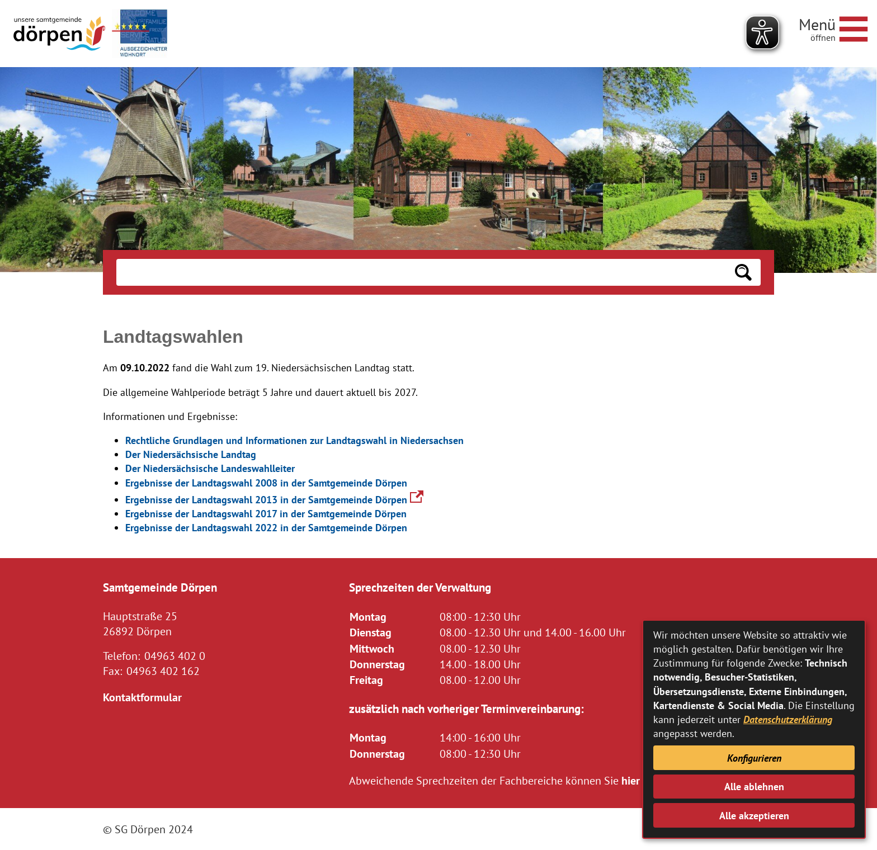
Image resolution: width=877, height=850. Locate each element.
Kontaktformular (142, 697)
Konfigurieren (754, 758)
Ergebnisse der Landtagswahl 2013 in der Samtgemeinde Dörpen (274, 499)
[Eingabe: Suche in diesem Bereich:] (421, 272)
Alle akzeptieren (754, 815)
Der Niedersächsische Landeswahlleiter (210, 468)
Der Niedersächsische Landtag (190, 454)
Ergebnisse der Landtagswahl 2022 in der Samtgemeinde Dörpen (266, 527)
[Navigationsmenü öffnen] (833, 27)
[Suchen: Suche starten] (743, 272)
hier (630, 780)
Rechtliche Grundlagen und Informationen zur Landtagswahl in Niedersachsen (294, 440)
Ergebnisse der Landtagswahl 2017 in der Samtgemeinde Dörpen (266, 513)
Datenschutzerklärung (787, 719)
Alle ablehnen (754, 786)
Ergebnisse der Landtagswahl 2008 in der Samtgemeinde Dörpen (266, 482)
